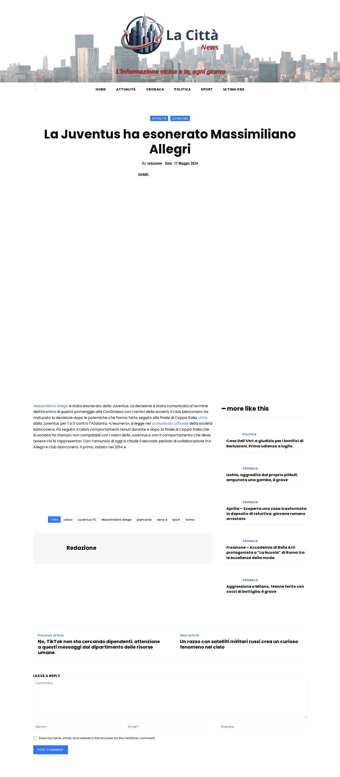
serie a (162, 520)
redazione (154, 163)
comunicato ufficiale (170, 423)
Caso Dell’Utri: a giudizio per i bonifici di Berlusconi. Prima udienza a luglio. (264, 443)
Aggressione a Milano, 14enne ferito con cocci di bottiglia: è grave (265, 589)
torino (190, 520)
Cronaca (250, 468)
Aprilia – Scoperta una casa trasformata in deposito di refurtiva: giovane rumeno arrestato (266, 514)
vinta (202, 417)
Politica (249, 434)
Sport (176, 520)
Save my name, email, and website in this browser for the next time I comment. (97, 738)
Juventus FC (87, 520)
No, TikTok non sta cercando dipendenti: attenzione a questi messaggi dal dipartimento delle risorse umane (99, 647)
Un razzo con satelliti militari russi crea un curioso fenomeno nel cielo (239, 644)
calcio (68, 520)
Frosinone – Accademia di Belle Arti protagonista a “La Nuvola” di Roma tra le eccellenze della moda (265, 552)
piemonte (144, 520)
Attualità (159, 118)
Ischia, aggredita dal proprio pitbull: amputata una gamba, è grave (262, 477)
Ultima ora (180, 118)
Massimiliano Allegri (50, 406)
